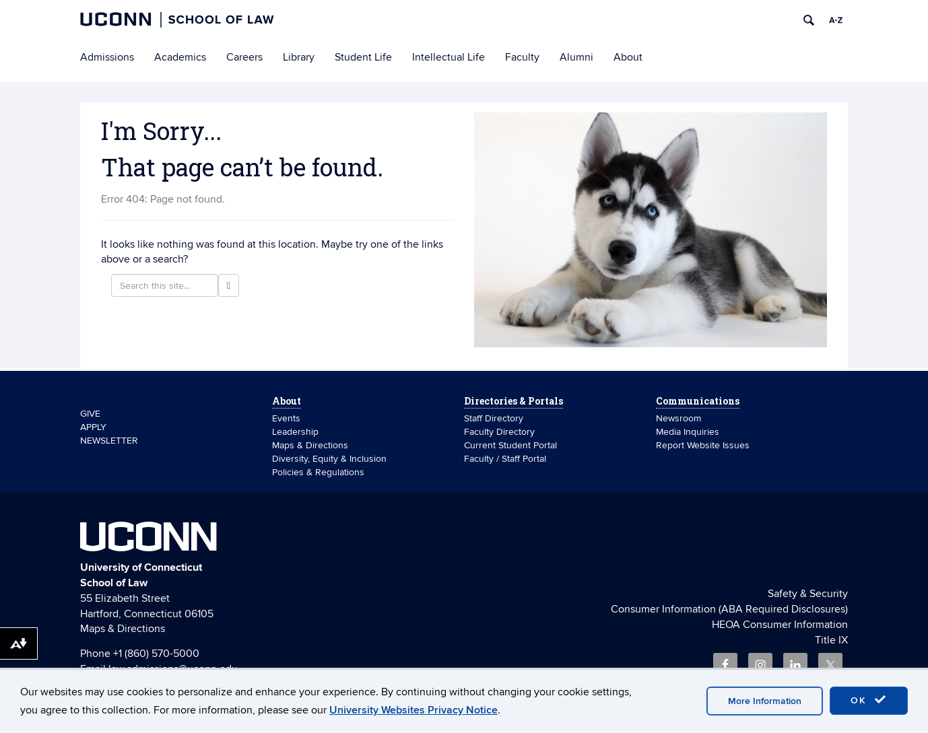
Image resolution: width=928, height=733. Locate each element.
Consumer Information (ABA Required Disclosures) (729, 609)
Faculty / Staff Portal (505, 458)
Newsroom (680, 418)
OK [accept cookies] (869, 700)
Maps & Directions (310, 445)
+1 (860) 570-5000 (156, 653)
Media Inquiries (687, 432)
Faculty (522, 57)
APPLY (93, 427)
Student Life (363, 57)
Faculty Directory (499, 432)
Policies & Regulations (318, 472)
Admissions (107, 57)
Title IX (831, 640)
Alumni (576, 57)
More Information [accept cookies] (764, 701)
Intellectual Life (448, 57)
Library (298, 57)
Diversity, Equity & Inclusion (329, 458)
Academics (180, 57)
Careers (244, 57)
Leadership (295, 432)
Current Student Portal (510, 445)
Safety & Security (808, 593)
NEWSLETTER (109, 440)
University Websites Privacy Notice (413, 710)
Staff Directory (493, 418)
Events (286, 418)
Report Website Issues (703, 445)
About (628, 57)
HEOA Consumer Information (780, 624)
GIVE (90, 413)
